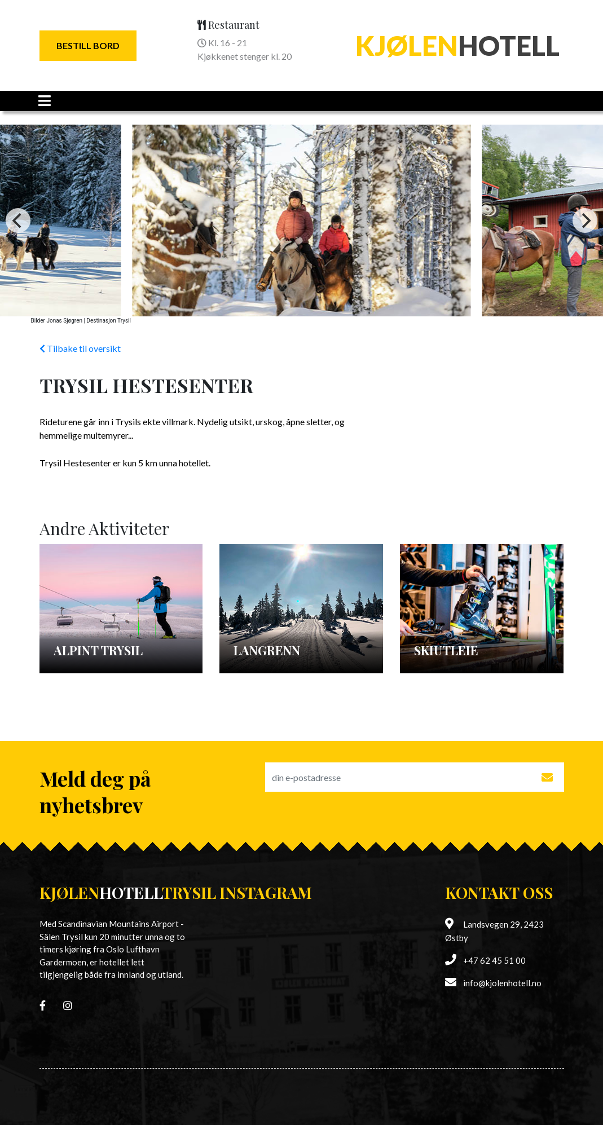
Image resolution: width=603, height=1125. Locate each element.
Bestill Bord (88, 45)
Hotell (457, 45)
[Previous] (18, 220)
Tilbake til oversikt (80, 348)
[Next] (585, 220)
